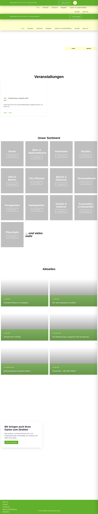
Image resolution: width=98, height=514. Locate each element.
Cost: (5, 112)
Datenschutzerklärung (10, 509)
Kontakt (77, 11)
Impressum (6, 507)
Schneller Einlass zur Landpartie (16, 303)
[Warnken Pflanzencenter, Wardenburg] (49, 485)
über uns (85, 11)
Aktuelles (45, 7)
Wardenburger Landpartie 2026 (18, 98)
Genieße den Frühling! (12, 337)
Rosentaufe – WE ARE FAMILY (64, 371)
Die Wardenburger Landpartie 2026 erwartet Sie (70, 337)
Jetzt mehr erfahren (11, 442)
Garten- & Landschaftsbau (78, 7)
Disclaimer (6, 512)
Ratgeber (64, 7)
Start (37, 7)
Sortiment (55, 7)
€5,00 (10, 112)
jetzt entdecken (12, 156)
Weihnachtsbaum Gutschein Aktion (17, 371)
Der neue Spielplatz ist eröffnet (64, 303)
